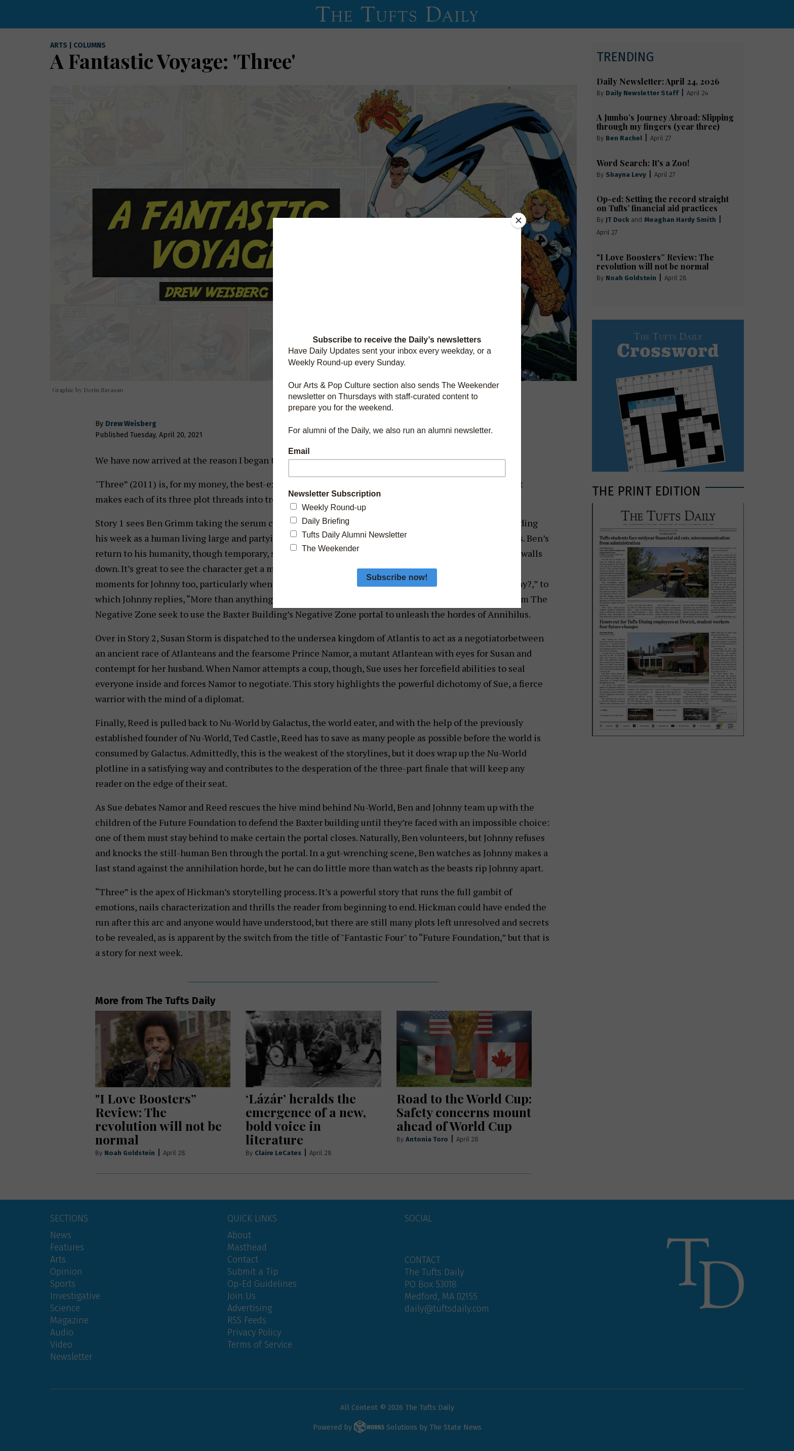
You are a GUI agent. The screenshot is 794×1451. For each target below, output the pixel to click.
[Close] (518, 220)
